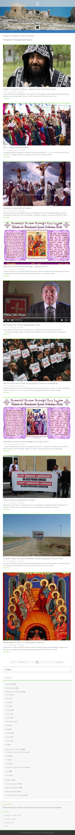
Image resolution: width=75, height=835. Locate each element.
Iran (7, 760)
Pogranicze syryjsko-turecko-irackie (16, 767)
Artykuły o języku (11, 688)
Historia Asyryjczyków (12, 784)
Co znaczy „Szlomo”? (11, 819)
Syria (7, 771)
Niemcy (8, 718)
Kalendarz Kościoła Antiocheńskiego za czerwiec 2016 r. (26, 442)
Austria (8, 698)
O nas (7, 826)
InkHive (35, 832)
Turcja (8, 775)
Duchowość (9, 780)
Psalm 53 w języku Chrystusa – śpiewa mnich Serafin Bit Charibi (29, 89)
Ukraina (8, 741)
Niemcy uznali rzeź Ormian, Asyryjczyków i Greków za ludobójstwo (30, 383)
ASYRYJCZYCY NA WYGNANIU (14, 692)
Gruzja (8, 706)
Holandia (9, 710)
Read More (6, 98)
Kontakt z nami (9, 822)
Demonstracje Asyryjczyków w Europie (19, 500)
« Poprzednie (22, 662)
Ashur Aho (21, 92)
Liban (7, 764)
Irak (7, 756)
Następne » (59, 662)
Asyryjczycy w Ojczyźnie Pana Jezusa (16, 752)
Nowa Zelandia (10, 721)
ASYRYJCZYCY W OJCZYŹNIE (14, 749)
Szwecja (8, 733)
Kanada (8, 714)
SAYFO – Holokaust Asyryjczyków (15, 795)
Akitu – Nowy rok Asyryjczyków (15, 147)
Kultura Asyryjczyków (12, 791)
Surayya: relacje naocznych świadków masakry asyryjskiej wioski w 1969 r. (33, 558)
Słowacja (8, 737)
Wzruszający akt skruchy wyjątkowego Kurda (21, 325)
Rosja (7, 729)
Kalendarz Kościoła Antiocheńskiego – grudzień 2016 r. (26, 266)
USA (7, 744)
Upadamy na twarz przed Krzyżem (17, 208)
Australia (8, 695)
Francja (8, 702)
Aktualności (9, 684)
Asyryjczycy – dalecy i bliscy (13, 815)
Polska (8, 725)
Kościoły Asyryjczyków (12, 788)
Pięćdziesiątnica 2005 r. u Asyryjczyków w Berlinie (23, 642)
